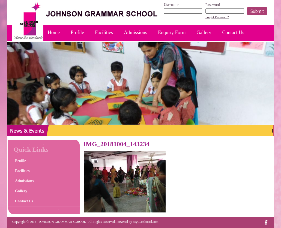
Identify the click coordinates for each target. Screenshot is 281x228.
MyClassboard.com (146, 222)
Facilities (104, 32)
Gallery (204, 32)
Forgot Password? (217, 17)
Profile (77, 32)
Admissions (135, 32)
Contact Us (233, 32)
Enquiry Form (172, 32)
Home (54, 32)
